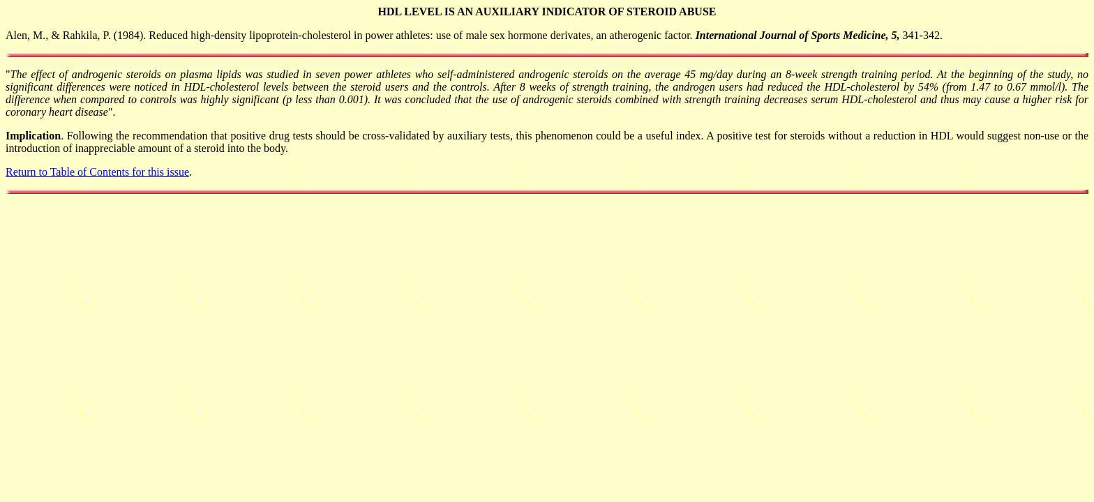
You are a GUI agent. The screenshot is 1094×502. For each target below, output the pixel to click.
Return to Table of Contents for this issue (97, 172)
